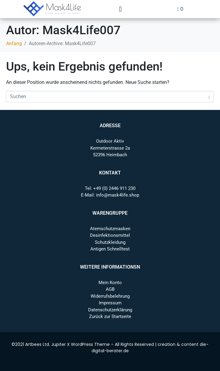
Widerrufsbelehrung (110, 296)
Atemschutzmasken (110, 228)
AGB (110, 289)
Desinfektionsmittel (110, 235)
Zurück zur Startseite (110, 316)
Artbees (33, 344)
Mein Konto (110, 282)
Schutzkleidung (110, 242)
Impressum (110, 303)
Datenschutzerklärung (110, 310)
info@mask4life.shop (117, 195)
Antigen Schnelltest (110, 249)
